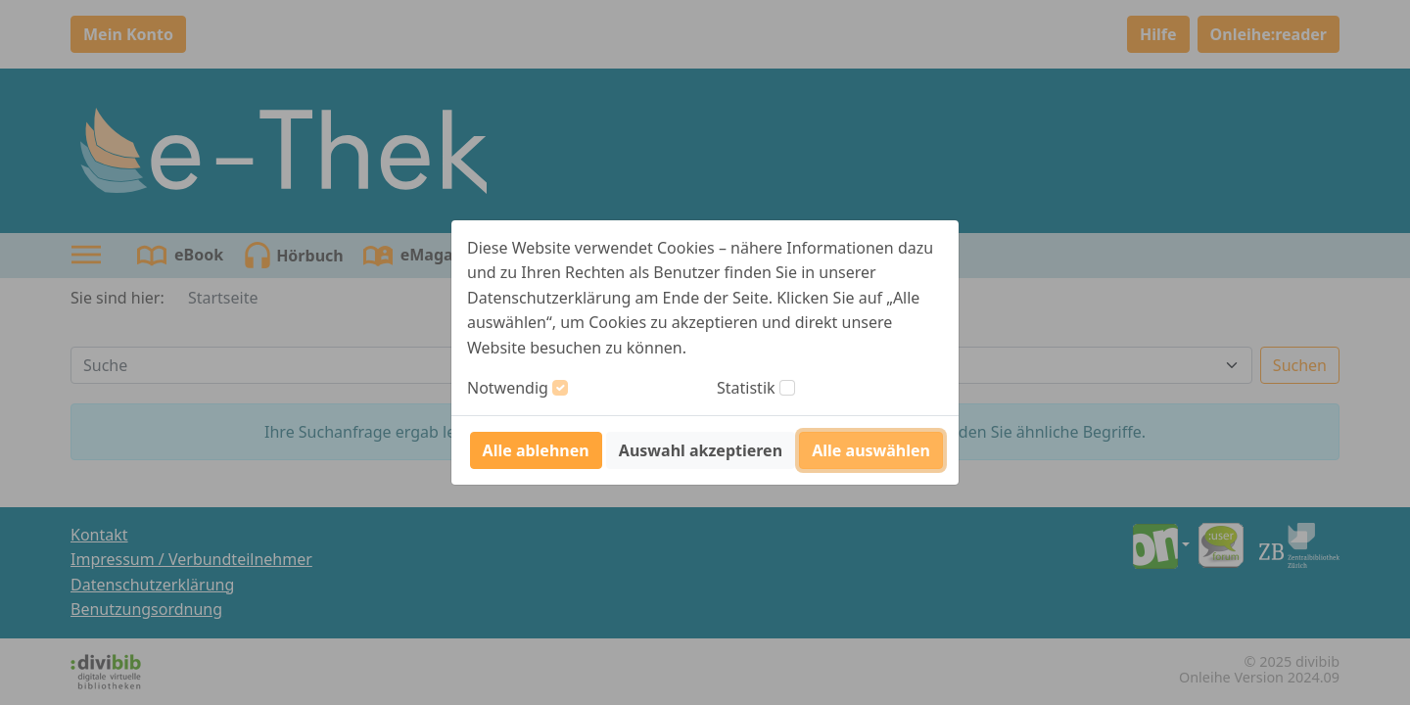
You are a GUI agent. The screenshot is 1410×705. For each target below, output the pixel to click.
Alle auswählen (871, 450)
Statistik (746, 388)
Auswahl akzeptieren (700, 450)
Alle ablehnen (536, 450)
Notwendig (507, 388)
